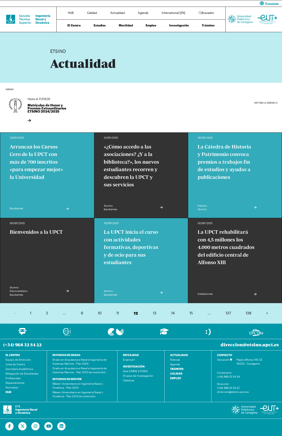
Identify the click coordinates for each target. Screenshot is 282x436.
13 (154, 313)
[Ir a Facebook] (9, 426)
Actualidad (117, 13)
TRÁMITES (177, 368)
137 (228, 313)
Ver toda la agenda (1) (266, 103)
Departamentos (15, 382)
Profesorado (13, 378)
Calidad (92, 13)
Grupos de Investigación (138, 375)
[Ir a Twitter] (22, 426)
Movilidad (126, 25)
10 (100, 313)
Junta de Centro (15, 364)
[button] (213, 3)
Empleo (151, 25)
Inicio (53, 36)
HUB (71, 13)
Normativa (12, 387)
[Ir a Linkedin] (61, 426)
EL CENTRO (13, 354)
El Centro (74, 25)
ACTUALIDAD (179, 354)
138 (248, 313)
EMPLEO (175, 378)
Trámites (208, 25)
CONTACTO (224, 354)
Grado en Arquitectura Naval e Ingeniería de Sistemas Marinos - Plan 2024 (79, 361)
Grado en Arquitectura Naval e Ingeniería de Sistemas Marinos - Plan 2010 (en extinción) (79, 370)
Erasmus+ (129, 359)
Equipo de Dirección (18, 359)
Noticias (175, 359)
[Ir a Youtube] (48, 426)
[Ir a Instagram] (35, 426)
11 (117, 313)
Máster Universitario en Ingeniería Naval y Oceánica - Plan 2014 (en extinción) (77, 394)
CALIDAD (176, 373)
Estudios (100, 25)
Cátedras (128, 380)
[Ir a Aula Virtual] (164, 333)
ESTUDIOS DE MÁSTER (67, 378)
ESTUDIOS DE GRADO (66, 354)
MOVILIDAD (131, 354)
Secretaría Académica (19, 368)
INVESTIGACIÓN (134, 366)
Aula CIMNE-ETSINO (135, 371)
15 (191, 313)
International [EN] (173, 13)
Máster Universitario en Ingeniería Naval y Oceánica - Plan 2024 (77, 385)
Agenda (143, 13)
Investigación (179, 25)
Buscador (206, 13)
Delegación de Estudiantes (22, 373)
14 (173, 313)
